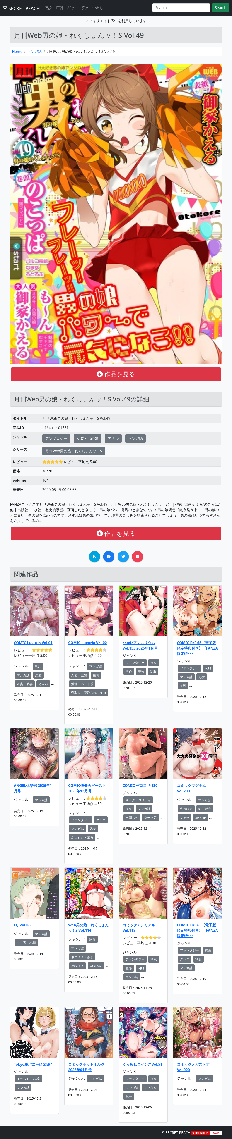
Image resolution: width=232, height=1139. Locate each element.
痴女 (85, 7)
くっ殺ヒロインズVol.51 (142, 1064)
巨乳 (59, 7)
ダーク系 (150, 817)
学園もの (132, 817)
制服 (38, 666)
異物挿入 (77, 966)
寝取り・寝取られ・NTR (88, 693)
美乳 (183, 686)
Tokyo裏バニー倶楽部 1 (33, 1064)
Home (17, 51)
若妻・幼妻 (25, 684)
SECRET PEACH (21, 8)
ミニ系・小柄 (26, 943)
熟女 (49, 7)
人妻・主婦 (79, 675)
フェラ (184, 817)
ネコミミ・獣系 (82, 837)
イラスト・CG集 (28, 1079)
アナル (113, 438)
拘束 (153, 662)
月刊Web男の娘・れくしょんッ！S (73, 450)
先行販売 (186, 809)
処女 (201, 677)
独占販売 (204, 809)
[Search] (181, 7)
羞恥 (141, 671)
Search (220, 7)
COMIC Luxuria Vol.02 (87, 642)
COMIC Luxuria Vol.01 (33, 642)
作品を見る (116, 374)
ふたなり (150, 1087)
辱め (129, 671)
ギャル (72, 7)
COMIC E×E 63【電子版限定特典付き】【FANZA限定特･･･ (197, 930)
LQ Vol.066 (23, 924)
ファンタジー (135, 662)
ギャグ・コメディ (138, 800)
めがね (43, 684)
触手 (129, 1096)
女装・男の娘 (87, 438)
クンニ (101, 820)
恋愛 (38, 675)
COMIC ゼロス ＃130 (140, 785)
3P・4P (200, 817)
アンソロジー (56, 438)
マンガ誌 (34, 51)
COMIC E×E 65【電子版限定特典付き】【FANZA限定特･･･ (197, 648)
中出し (97, 7)
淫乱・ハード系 (82, 684)
